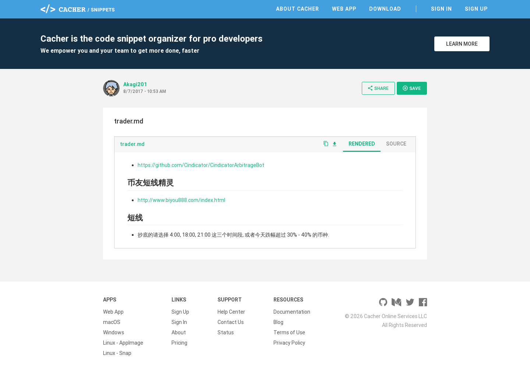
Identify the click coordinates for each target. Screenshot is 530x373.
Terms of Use (289, 332)
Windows (113, 332)
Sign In (441, 9)
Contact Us (231, 322)
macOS (111, 322)
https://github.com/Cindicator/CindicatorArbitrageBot (201, 165)
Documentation (291, 311)
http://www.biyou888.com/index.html (181, 200)
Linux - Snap (117, 353)
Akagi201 (135, 84)
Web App (344, 9)
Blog (278, 322)
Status (226, 332)
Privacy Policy (289, 342)
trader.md (132, 144)
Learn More (462, 44)
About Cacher (297, 9)
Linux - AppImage (123, 342)
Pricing (179, 342)
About (179, 332)
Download (385, 9)
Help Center (231, 311)
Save (411, 88)
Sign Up (476, 9)
